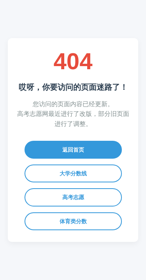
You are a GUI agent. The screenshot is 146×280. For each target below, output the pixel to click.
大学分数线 (73, 173)
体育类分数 (73, 221)
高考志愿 (73, 197)
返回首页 (73, 150)
